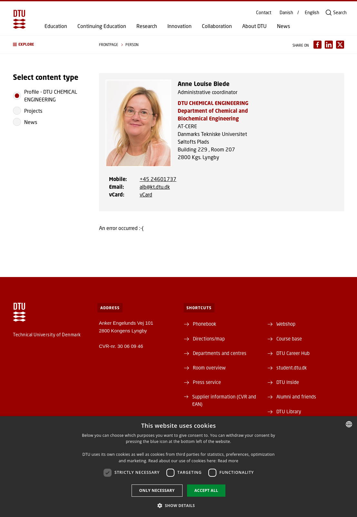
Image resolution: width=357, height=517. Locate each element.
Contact (263, 12)
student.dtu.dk (291, 367)
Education (56, 26)
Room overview (209, 367)
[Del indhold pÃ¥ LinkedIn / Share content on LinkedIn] (329, 45)
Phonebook (204, 324)
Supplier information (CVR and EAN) (224, 400)
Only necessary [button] (157, 490)
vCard (146, 194)
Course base (289, 338)
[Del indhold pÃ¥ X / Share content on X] (340, 45)
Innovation (179, 26)
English (312, 12)
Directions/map (209, 338)
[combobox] (349, 424)
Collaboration (217, 26)
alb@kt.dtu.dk (155, 187)
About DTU (254, 26)
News (283, 26)
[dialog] (178, 466)
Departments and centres (219, 353)
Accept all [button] (206, 490)
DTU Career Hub (293, 353)
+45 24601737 (158, 179)
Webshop (285, 324)
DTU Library (288, 411)
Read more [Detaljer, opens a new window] (228, 461)
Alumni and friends (296, 396)
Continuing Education (101, 26)
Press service (207, 382)
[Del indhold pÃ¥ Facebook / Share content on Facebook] (317, 45)
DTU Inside (287, 382)
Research (146, 26)
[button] (49, 45)
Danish (286, 12)
